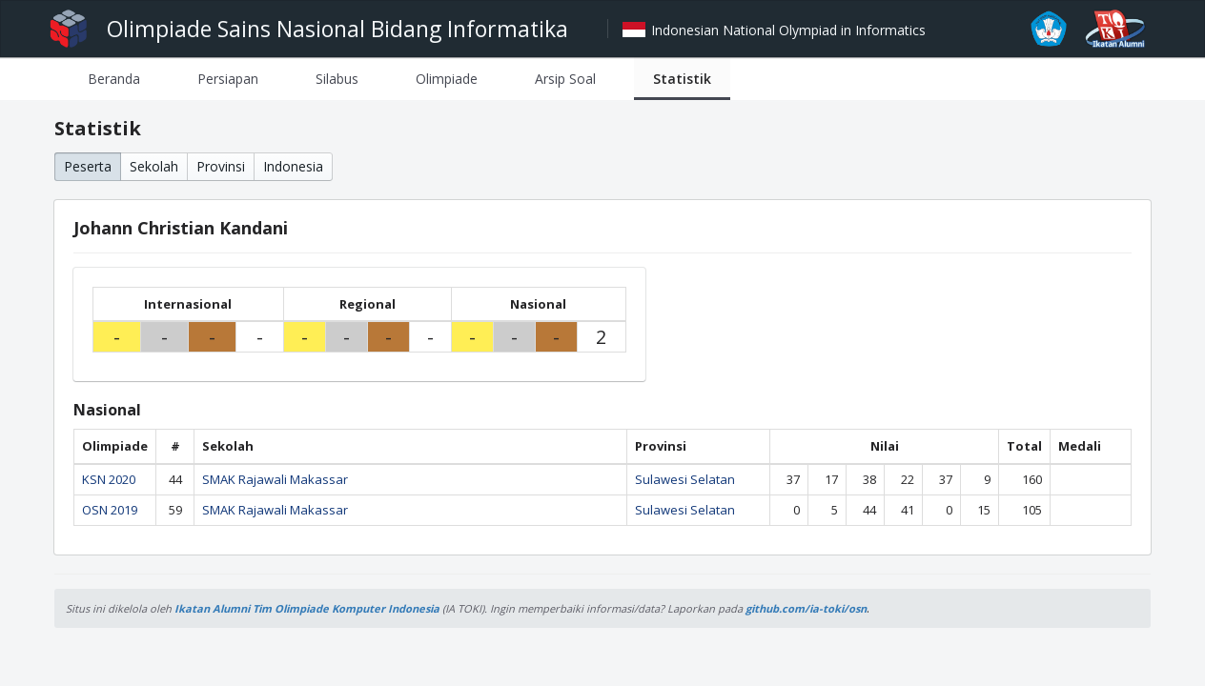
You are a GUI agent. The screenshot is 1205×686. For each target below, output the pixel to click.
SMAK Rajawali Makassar (275, 479)
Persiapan (227, 79)
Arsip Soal (565, 79)
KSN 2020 (108, 479)
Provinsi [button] (220, 166)
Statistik (682, 79)
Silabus (337, 79)
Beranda (114, 79)
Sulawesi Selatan (685, 479)
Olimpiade (447, 79)
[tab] (114, 78)
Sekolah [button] (154, 166)
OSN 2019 (109, 509)
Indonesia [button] (293, 166)
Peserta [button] (88, 166)
